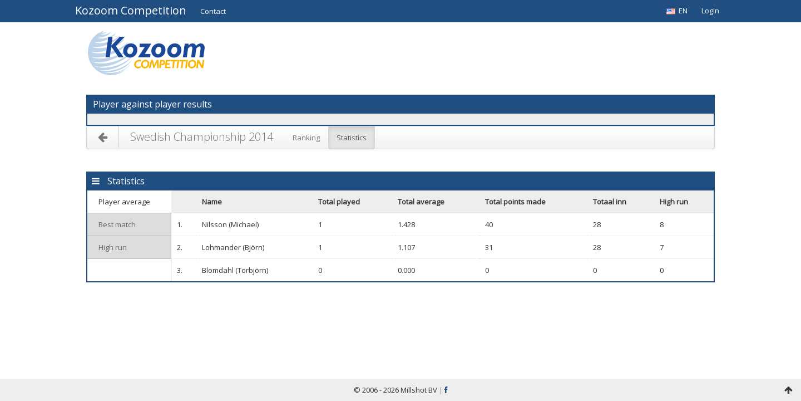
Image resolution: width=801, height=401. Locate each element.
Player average (124, 202)
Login (710, 11)
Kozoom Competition (130, 11)
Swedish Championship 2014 (201, 136)
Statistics (352, 138)
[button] (213, 11)
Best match (117, 224)
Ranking (306, 138)
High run (112, 247)
